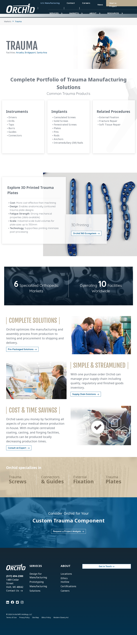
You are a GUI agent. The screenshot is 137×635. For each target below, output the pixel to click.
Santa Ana (42, 52)
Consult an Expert (17, 448)
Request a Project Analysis (67, 531)
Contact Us (13, 590)
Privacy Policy (24, 617)
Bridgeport (30, 52)
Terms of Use (11, 617)
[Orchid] (20, 8)
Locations (66, 573)
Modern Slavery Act (61, 617)
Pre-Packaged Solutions (21, 349)
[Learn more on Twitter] (17, 602)
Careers (65, 590)
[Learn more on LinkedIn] (7, 602)
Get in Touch (105, 566)
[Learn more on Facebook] (12, 602)
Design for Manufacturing (38, 575)
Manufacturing (38, 586)
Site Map (35, 617)
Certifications (68, 586)
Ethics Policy (46, 617)
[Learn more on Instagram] (22, 602)
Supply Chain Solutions (84, 394)
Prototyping (37, 581)
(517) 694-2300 (14, 576)
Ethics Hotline (65, 580)
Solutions (35, 590)
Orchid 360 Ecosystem (85, 233)
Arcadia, (20, 52)
